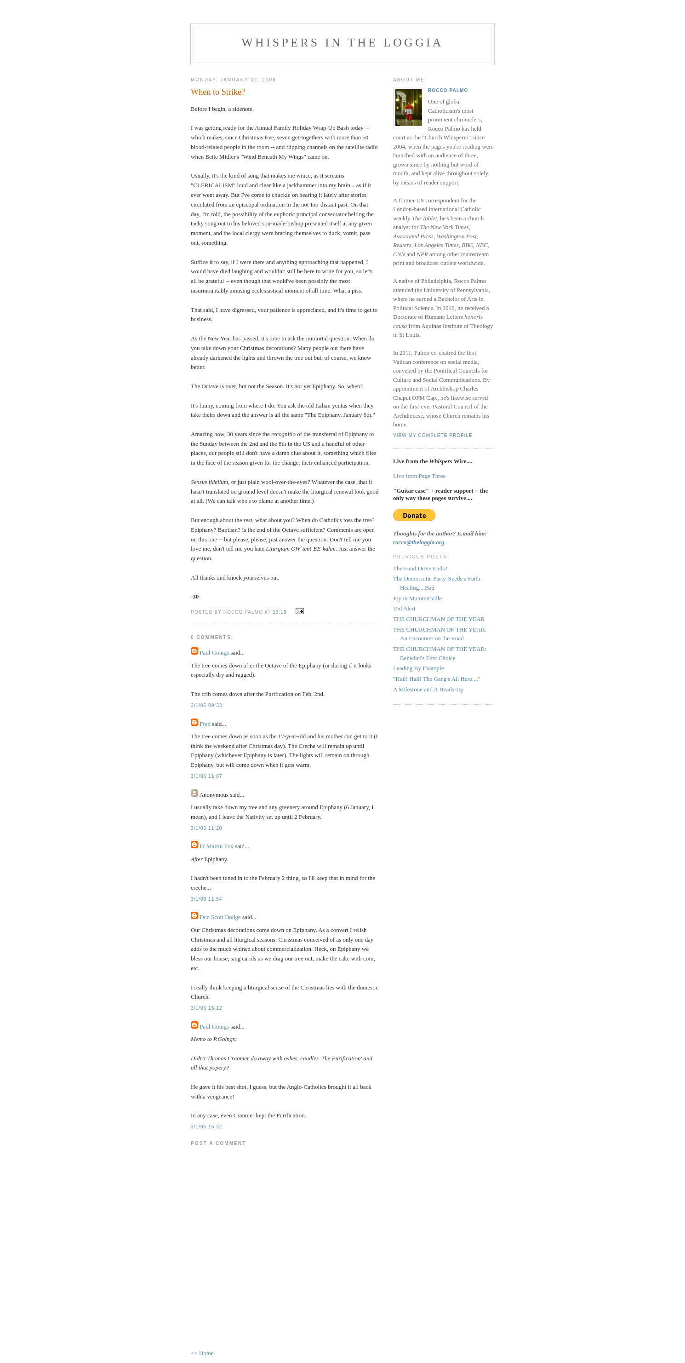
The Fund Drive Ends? (420, 568)
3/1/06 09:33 (206, 705)
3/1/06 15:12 (206, 1008)
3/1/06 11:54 (206, 899)
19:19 (279, 612)
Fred (205, 723)
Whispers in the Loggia (342, 42)
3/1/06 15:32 (206, 1126)
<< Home (202, 1353)
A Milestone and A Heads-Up (428, 689)
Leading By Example (418, 668)
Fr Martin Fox (217, 846)
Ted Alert (404, 608)
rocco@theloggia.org (419, 542)
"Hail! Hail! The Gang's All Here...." (436, 678)
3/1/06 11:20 (206, 828)
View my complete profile (433, 435)
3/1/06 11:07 (206, 776)
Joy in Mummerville (417, 598)
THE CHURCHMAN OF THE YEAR (439, 618)
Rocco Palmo (448, 90)
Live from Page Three (419, 475)
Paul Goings (214, 652)
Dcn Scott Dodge (220, 917)
